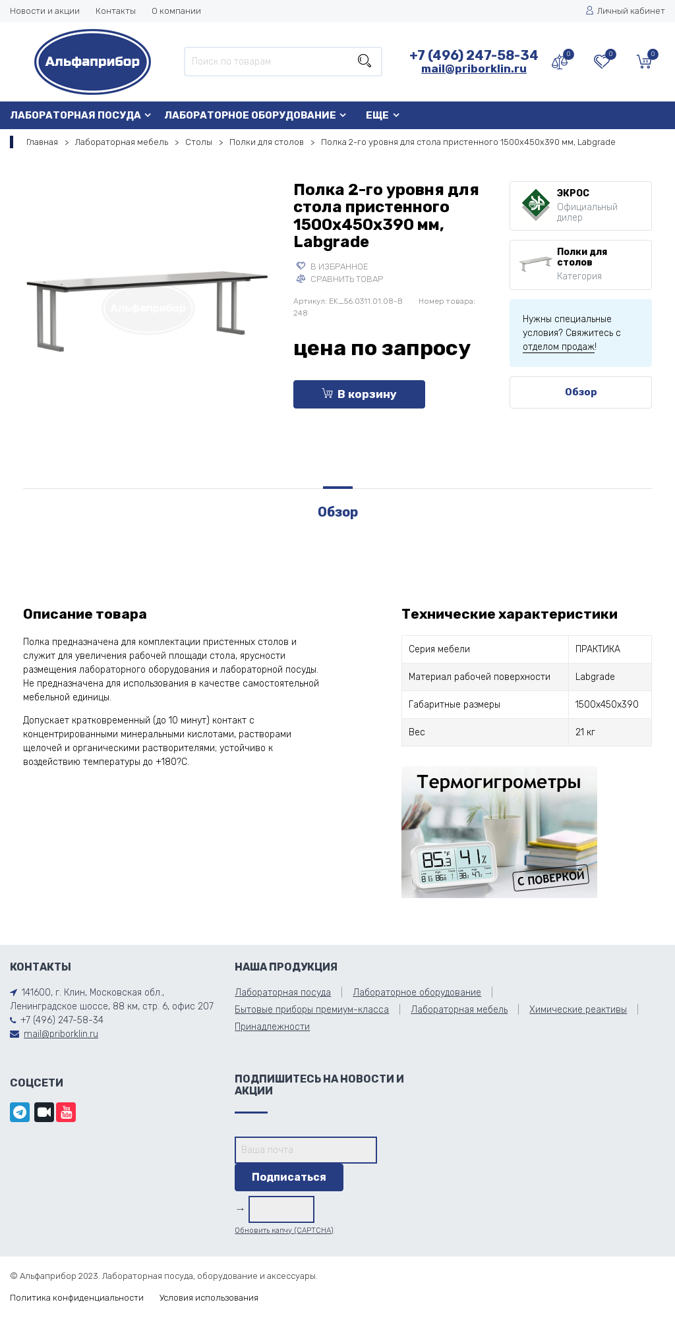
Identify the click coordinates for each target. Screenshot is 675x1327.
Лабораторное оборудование (250, 115)
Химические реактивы (578, 1009)
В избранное (332, 266)
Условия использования (209, 1298)
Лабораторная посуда (75, 115)
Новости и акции (45, 11)
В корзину (359, 394)
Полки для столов (266, 142)
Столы (198, 142)
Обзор (581, 392)
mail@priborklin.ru (474, 68)
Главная (42, 142)
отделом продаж (559, 347)
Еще (377, 115)
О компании (176, 11)
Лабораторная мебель (121, 142)
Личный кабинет (625, 11)
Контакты (116, 11)
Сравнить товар (340, 279)
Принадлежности (272, 1026)
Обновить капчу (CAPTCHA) (284, 1230)
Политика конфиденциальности (77, 1298)
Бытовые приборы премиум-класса (312, 1009)
